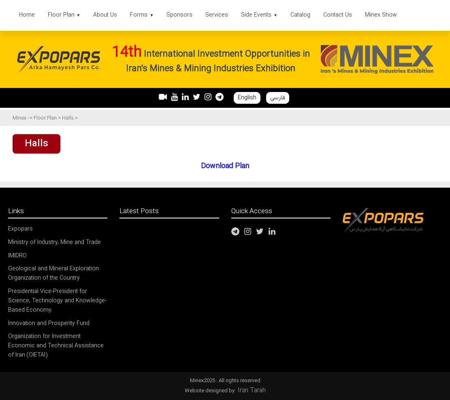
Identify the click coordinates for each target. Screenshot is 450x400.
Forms (142, 15)
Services (216, 15)
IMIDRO (17, 256)
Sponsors (179, 15)
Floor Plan (64, 15)
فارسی (277, 98)
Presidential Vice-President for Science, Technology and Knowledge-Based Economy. (57, 301)
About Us (105, 15)
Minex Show (381, 15)
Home (27, 15)
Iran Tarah (252, 391)
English (247, 98)
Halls (68, 118)
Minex (19, 118)
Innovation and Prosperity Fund (49, 323)
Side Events (259, 15)
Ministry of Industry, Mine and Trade (54, 242)
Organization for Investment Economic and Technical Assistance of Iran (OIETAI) (56, 346)
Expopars (20, 229)
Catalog (300, 15)
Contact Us (337, 15)
